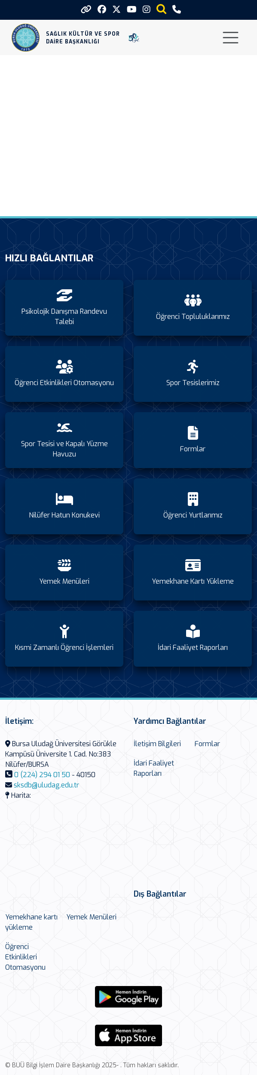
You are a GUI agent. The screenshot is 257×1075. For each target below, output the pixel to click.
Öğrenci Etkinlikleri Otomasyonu (25, 957)
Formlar (207, 743)
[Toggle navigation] (230, 37)
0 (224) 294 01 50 (42, 774)
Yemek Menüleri (91, 917)
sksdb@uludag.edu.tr (46, 785)
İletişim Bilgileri (157, 743)
